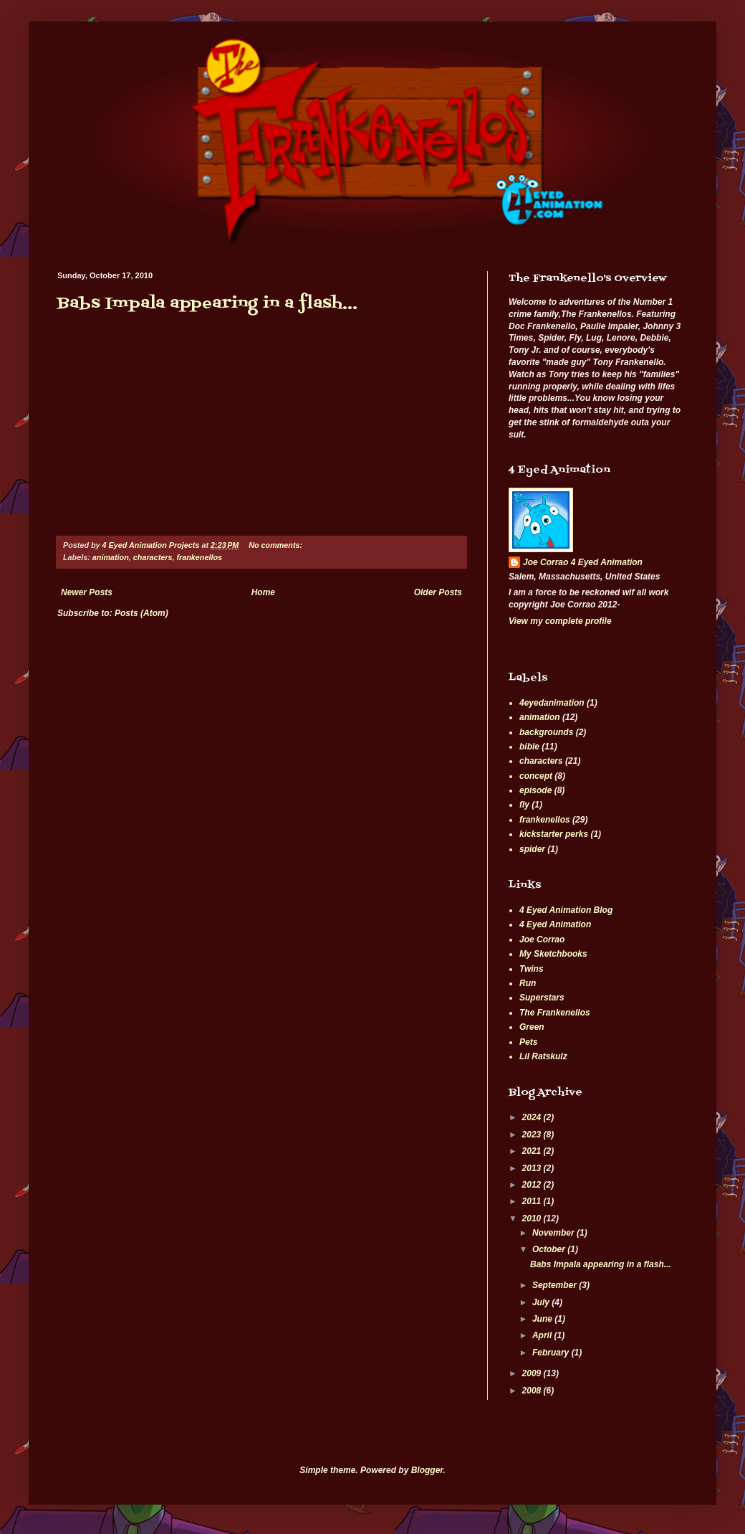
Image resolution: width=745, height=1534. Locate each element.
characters (153, 557)
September (555, 1285)
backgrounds (546, 732)
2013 (533, 1168)
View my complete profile (560, 621)
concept (535, 776)
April (543, 1335)
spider (532, 849)
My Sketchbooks (553, 954)
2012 (533, 1185)
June (543, 1319)
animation (110, 557)
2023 (533, 1135)
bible (529, 747)
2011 (533, 1201)
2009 (533, 1373)
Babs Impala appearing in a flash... (207, 304)
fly (524, 805)
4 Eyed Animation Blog (565, 910)
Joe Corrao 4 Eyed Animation (583, 562)
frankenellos (199, 557)
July (542, 1302)
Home (263, 592)
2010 (533, 1218)
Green (531, 1027)
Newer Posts (86, 592)
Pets (528, 1042)
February (552, 1353)
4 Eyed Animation (555, 924)
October (549, 1249)
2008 (533, 1391)
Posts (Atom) (141, 613)
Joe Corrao (541, 939)
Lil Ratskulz (543, 1056)
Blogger (427, 1470)
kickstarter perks (553, 834)
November (554, 1233)
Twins (531, 969)
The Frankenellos (554, 1013)
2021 (533, 1151)
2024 (533, 1117)
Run (527, 983)
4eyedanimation (552, 703)
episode (535, 790)
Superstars (541, 998)
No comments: (276, 545)
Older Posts (438, 592)
